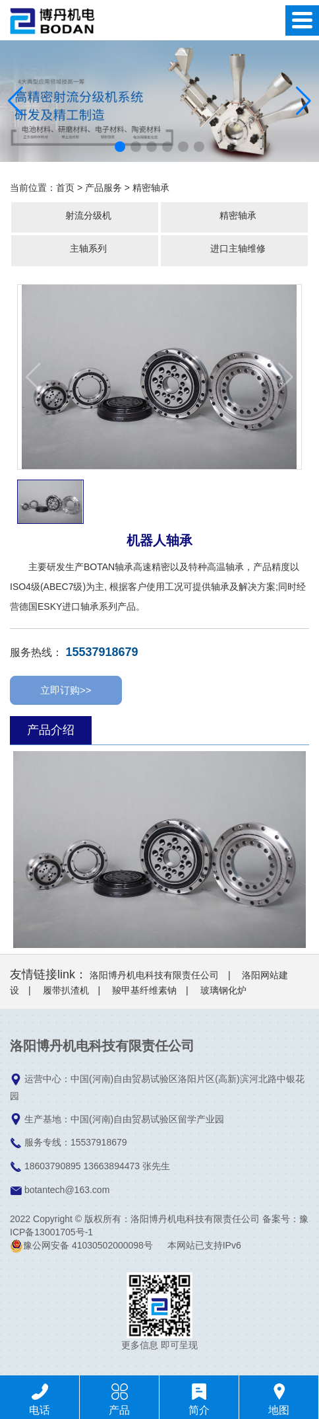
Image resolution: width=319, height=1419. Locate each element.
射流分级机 (88, 215)
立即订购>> (66, 690)
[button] (120, 146)
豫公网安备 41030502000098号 (81, 1245)
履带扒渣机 (66, 990)
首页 (65, 187)
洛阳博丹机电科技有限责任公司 (154, 975)
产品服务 (103, 187)
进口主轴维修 (238, 248)
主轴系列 (88, 248)
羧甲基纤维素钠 (144, 990)
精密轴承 (150, 187)
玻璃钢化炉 (223, 990)
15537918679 (101, 652)
